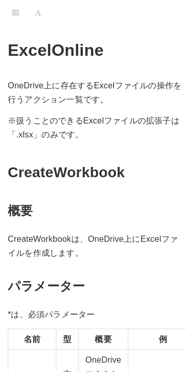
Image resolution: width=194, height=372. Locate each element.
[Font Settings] (38, 13)
